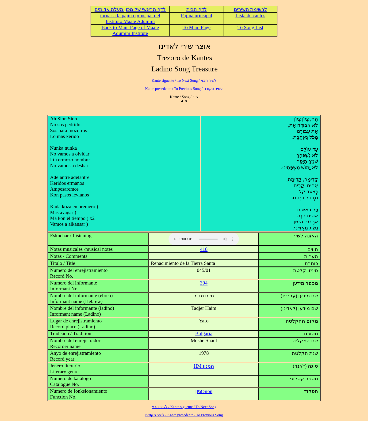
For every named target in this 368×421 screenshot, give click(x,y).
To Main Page (197, 27)
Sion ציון (203, 391)
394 (203, 283)
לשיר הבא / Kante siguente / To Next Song (184, 80)
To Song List (250, 27)
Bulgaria (203, 333)
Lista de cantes (250, 15)
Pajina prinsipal (196, 15)
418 (203, 249)
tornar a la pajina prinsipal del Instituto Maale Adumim (130, 18)
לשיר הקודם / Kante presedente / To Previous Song (184, 89)
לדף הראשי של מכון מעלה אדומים (130, 9)
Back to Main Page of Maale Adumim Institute (130, 30)
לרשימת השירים (250, 9)
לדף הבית (196, 9)
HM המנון (203, 366)
